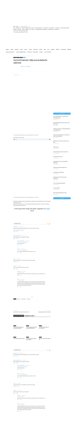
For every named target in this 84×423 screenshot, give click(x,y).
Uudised (24, 57)
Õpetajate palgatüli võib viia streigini (44, 311)
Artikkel (15, 57)
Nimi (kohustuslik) (24, 242)
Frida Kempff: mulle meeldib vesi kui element (21, 311)
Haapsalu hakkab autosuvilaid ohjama (58, 172)
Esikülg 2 (18, 57)
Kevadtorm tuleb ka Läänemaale (57, 156)
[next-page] (15, 341)
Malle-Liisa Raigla (25, 66)
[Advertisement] (68, 89)
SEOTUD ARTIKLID (18, 316)
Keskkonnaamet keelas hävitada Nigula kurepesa (60, 167)
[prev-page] (14, 341)
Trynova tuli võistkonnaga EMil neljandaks (59, 183)
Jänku (23, 272)
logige (48, 209)
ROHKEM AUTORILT (30, 316)
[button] (29, 26)
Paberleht (21, 57)
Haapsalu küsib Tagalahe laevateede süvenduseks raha (60, 151)
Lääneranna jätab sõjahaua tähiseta (19, 338)
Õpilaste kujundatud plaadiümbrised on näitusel (60, 192)
